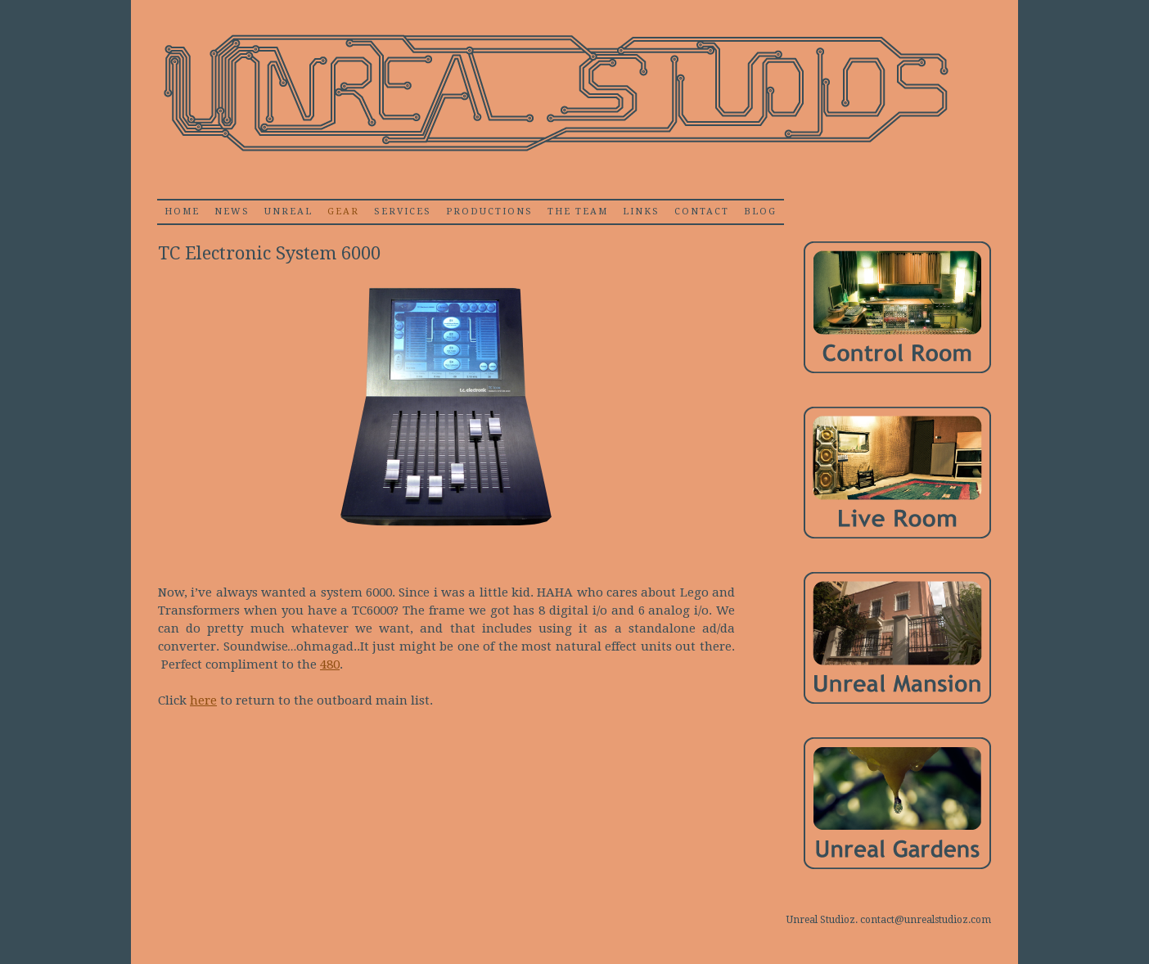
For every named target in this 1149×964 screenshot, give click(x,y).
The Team (577, 211)
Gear (343, 211)
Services (402, 211)
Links (641, 211)
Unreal (288, 211)
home (182, 211)
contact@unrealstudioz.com (925, 920)
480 (330, 664)
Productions (489, 211)
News (232, 211)
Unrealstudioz (554, 93)
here (203, 700)
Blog (760, 211)
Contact (701, 211)
